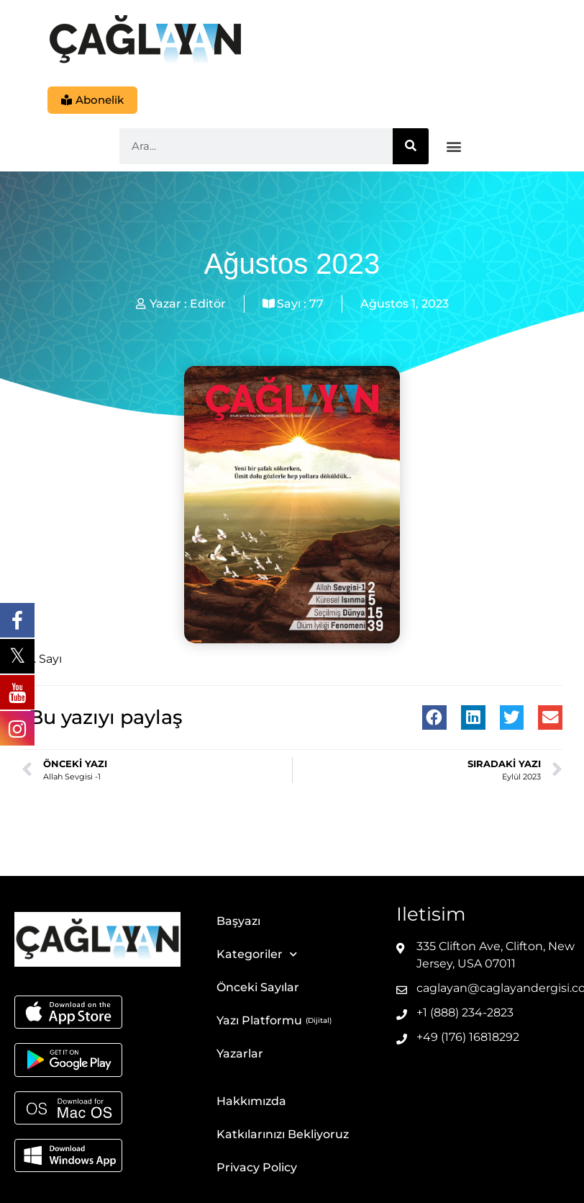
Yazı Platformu (259, 1021)
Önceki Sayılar (257, 988)
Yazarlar (239, 1054)
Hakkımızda (251, 1102)
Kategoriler (256, 955)
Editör (208, 304)
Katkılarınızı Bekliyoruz (282, 1135)
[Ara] (411, 147)
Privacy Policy (256, 1168)
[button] (454, 147)
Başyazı (238, 922)
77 (316, 304)
